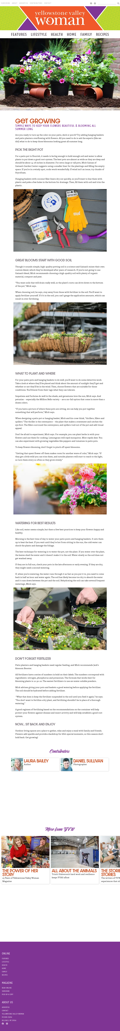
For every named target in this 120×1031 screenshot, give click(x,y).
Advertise (23, 3)
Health (57, 34)
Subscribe (5, 3)
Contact (47, 3)
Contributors (36, 3)
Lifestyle (39, 34)
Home (71, 34)
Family (86, 34)
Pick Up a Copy (7, 994)
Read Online (7, 988)
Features (19, 34)
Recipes (102, 34)
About (14, 3)
